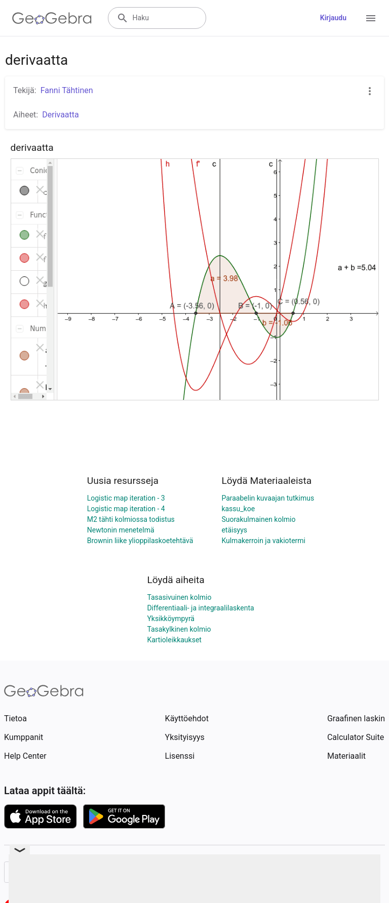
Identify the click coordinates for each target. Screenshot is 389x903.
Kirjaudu (333, 18)
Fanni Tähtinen (67, 90)
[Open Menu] (371, 18)
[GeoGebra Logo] (52, 18)
